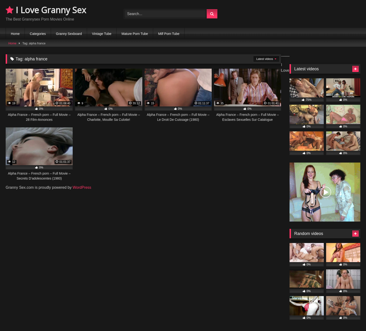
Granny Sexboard (69, 34)
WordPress (82, 187)
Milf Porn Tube (168, 34)
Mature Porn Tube (135, 34)
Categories (38, 34)
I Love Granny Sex (46, 10)
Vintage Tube (101, 34)
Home (15, 34)
